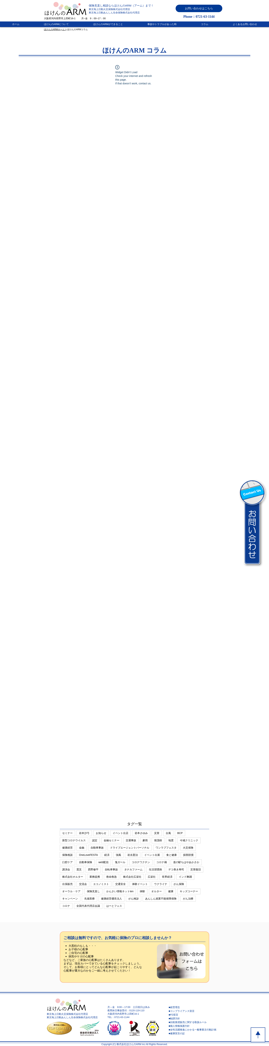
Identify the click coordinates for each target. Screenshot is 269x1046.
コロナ (66, 905)
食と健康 (171, 854)
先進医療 (89, 898)
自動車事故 (97, 847)
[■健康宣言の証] (195, 1033)
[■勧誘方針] (195, 1018)
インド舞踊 (185, 876)
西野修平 (93, 869)
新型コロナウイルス (74, 840)
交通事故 (131, 840)
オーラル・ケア (71, 891)
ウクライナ (160, 884)
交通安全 (120, 884)
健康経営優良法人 (111, 898)
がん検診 (133, 898)
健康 (170, 891)
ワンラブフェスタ (166, 847)
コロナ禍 (161, 862)
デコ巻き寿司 (176, 869)
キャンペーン (70, 898)
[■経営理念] (195, 1007)
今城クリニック (189, 840)
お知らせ (101, 833)
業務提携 (94, 876)
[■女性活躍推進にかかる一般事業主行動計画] (195, 1030)
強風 (118, 854)
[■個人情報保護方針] (195, 1026)
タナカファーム (133, 869)
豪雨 (145, 840)
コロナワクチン (141, 862)
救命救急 (111, 876)
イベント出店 (120, 833)
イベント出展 (152, 854)
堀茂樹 (158, 840)
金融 (81, 847)
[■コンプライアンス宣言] (195, 1011)
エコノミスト (101, 884)
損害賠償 (188, 854)
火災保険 (188, 847)
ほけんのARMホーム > (55, 29)
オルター (156, 891)
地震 (171, 840)
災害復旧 (195, 869)
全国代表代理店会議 (88, 905)
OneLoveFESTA (88, 854)
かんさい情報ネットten (119, 891)
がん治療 (188, 898)
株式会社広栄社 (132, 876)
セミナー (67, 833)
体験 (142, 891)
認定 (94, 840)
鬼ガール (120, 862)
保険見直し (93, 891)
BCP (180, 833)
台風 (168, 833)
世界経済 (167, 876)
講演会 (66, 869)
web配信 (103, 862)
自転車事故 (111, 869)
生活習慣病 (155, 869)
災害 (156, 833)
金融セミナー (111, 840)
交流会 (83, 884)
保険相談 (67, 854)
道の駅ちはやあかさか (186, 862)
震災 (79, 869)
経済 (106, 854)
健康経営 (67, 847)
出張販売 (67, 884)
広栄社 (152, 876)
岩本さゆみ (141, 833)
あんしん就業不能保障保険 (161, 898)
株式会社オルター (72, 876)
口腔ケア (67, 862)
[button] (199, 8)
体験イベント (140, 884)
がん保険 (179, 884)
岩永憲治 (132, 854)
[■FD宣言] (195, 1015)
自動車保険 (85, 862)
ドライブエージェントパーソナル (129, 847)
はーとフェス (114, 905)
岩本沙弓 (84, 833)
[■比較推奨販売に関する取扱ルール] (195, 1022)
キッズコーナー (189, 891)
